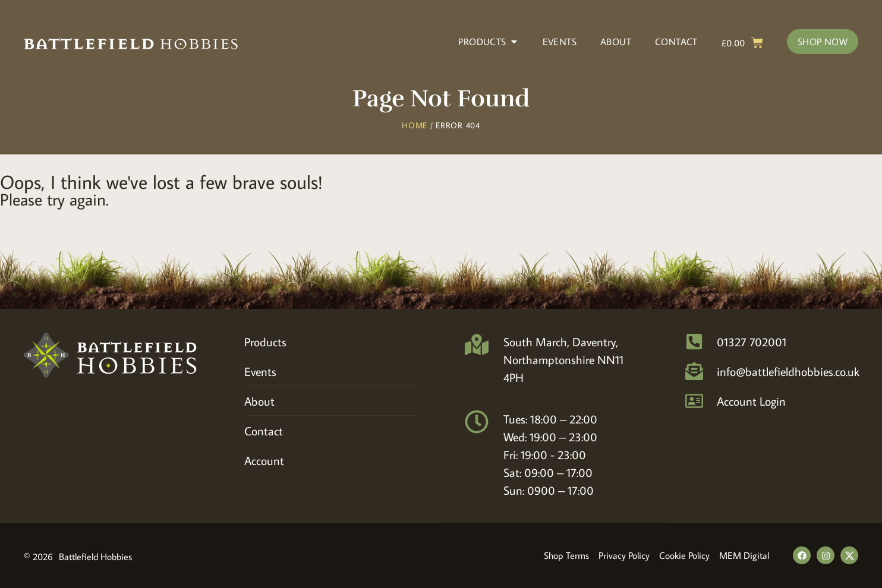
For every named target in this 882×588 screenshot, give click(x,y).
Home (414, 125)
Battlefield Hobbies (95, 556)
